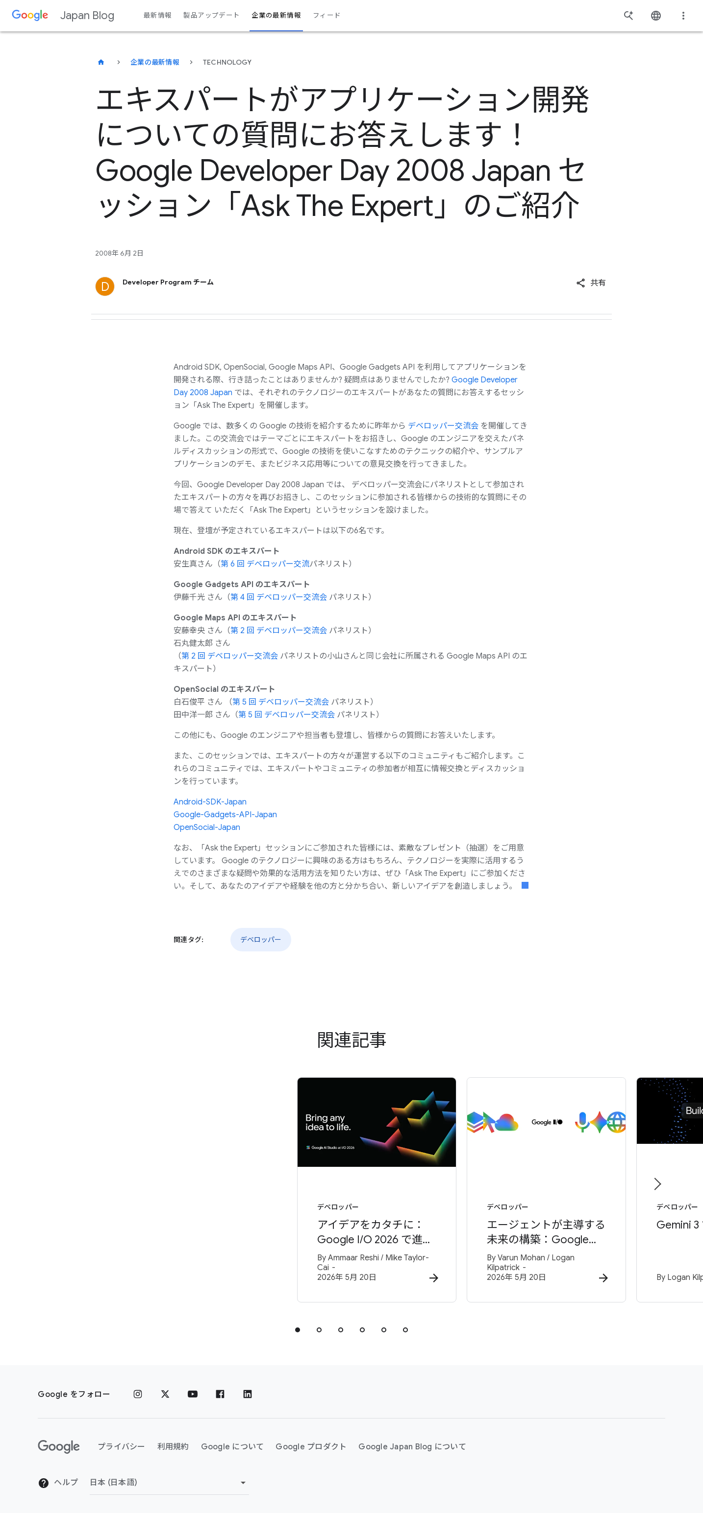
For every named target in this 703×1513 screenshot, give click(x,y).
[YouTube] (192, 1388)
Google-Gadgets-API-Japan (225, 815)
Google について (232, 1440)
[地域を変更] (169, 1476)
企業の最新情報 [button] (276, 15)
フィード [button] (327, 15)
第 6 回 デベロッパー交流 (265, 564)
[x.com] (165, 1388)
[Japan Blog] (101, 62)
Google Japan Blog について (412, 1440)
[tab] (297, 1323)
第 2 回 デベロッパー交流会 (278, 631)
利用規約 (173, 1440)
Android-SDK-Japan (210, 802)
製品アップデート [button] (211, 15)
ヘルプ (58, 1476)
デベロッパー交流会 (443, 426)
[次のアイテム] (657, 1180)
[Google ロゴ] (59, 1440)
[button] (591, 283)
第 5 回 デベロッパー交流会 (280, 702)
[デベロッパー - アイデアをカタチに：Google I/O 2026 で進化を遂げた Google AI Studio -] (223, 1188)
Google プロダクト (311, 1440)
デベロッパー (260, 939)
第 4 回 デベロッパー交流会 (278, 597)
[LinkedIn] (247, 1388)
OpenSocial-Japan (207, 827)
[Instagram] (138, 1388)
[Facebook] (220, 1388)
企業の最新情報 (154, 62)
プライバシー (122, 1440)
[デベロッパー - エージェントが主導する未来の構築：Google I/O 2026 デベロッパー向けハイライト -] (480, 1188)
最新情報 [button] (158, 15)
